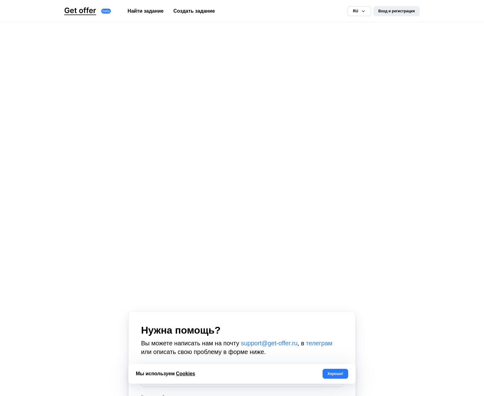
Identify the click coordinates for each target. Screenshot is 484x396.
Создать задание (194, 11)
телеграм (319, 343)
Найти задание (145, 11)
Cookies (185, 373)
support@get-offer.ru (269, 343)
